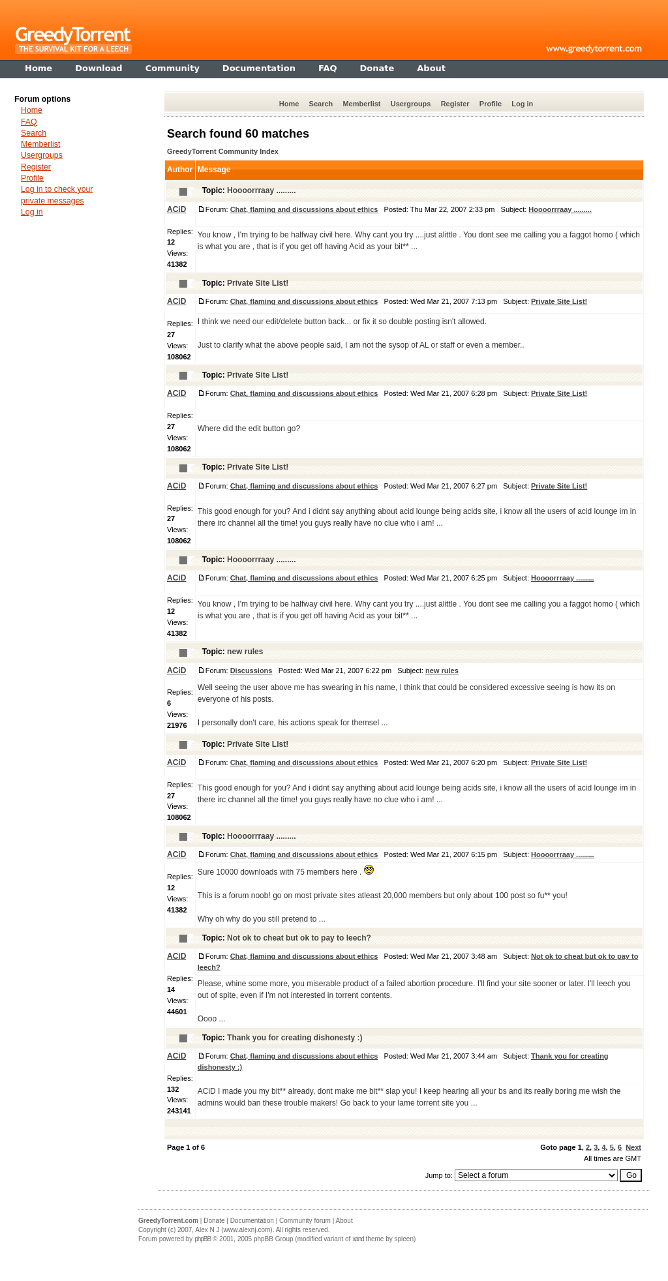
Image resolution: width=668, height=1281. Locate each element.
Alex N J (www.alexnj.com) (233, 1229)
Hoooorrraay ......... (261, 190)
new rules (245, 651)
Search (321, 104)
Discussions (251, 670)
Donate (214, 1220)
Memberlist (361, 104)
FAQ (29, 122)
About (344, 1220)
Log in (522, 104)
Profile (490, 104)
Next (633, 1147)
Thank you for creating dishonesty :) (294, 1037)
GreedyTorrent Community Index (223, 151)
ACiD (176, 209)
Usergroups (411, 104)
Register (455, 104)
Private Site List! (257, 283)
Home (289, 104)
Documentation (252, 1220)
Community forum (305, 1220)
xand (358, 1239)
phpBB (202, 1239)
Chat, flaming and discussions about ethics (304, 209)
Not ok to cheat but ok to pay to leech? (299, 937)
